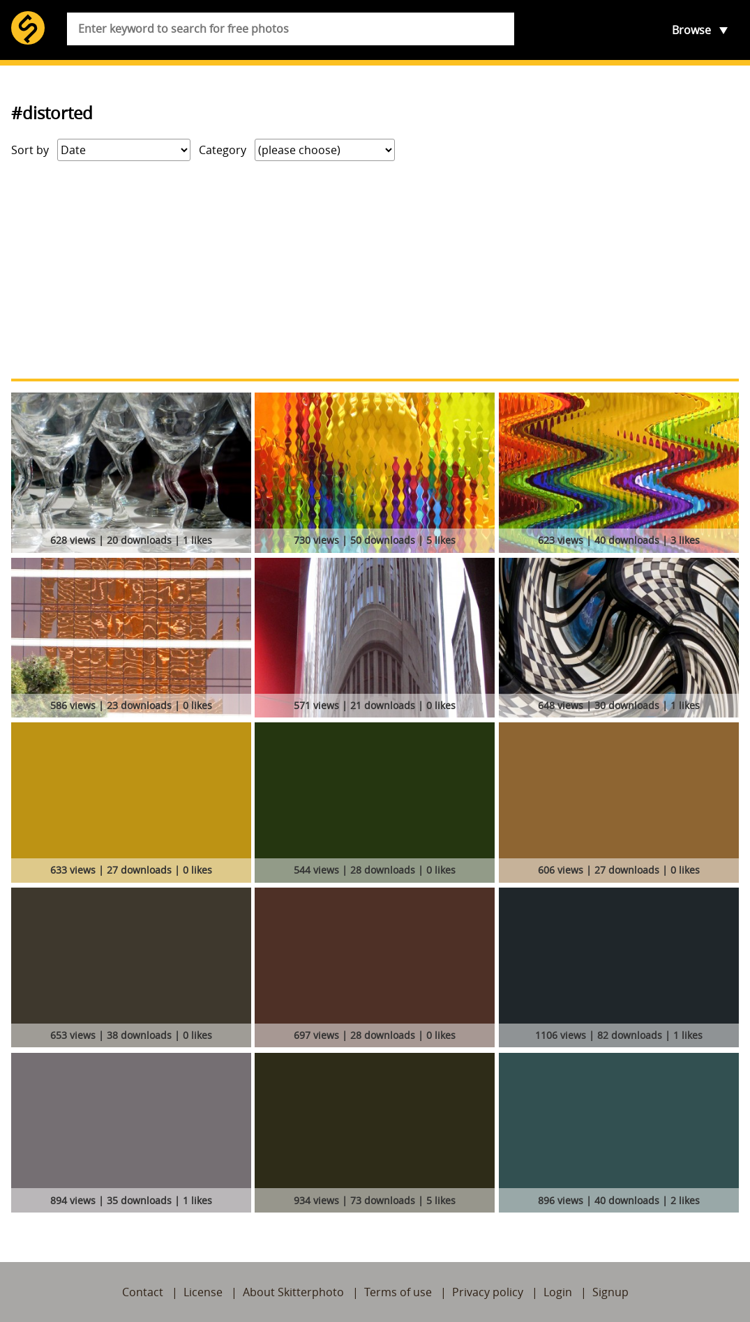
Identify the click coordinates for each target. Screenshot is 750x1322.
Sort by (30, 150)
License (203, 1292)
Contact (142, 1292)
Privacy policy (487, 1292)
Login (557, 1292)
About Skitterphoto (293, 1292)
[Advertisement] (375, 269)
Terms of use (398, 1292)
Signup (610, 1292)
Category (222, 150)
